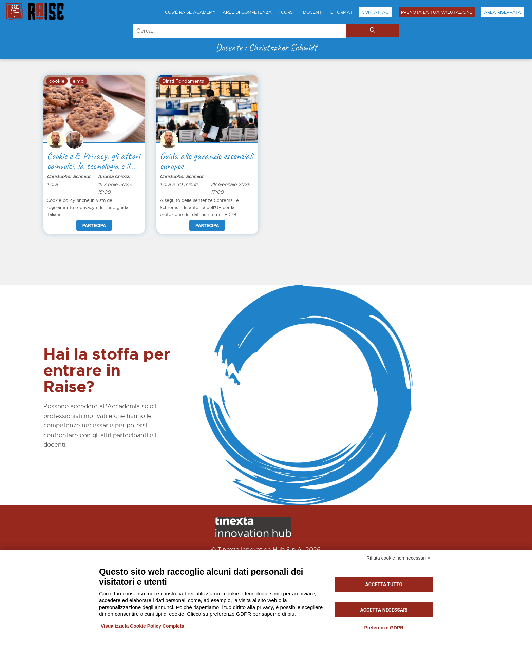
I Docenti (312, 12)
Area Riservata (502, 12)
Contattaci (376, 12)
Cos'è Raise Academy (190, 12)
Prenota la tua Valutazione (436, 12)
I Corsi (286, 12)
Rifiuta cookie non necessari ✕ (398, 558)
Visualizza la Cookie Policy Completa (142, 626)
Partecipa (94, 225)
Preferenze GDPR (383, 627)
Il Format (341, 12)
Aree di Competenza (247, 12)
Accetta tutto (384, 584)
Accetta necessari (384, 610)
